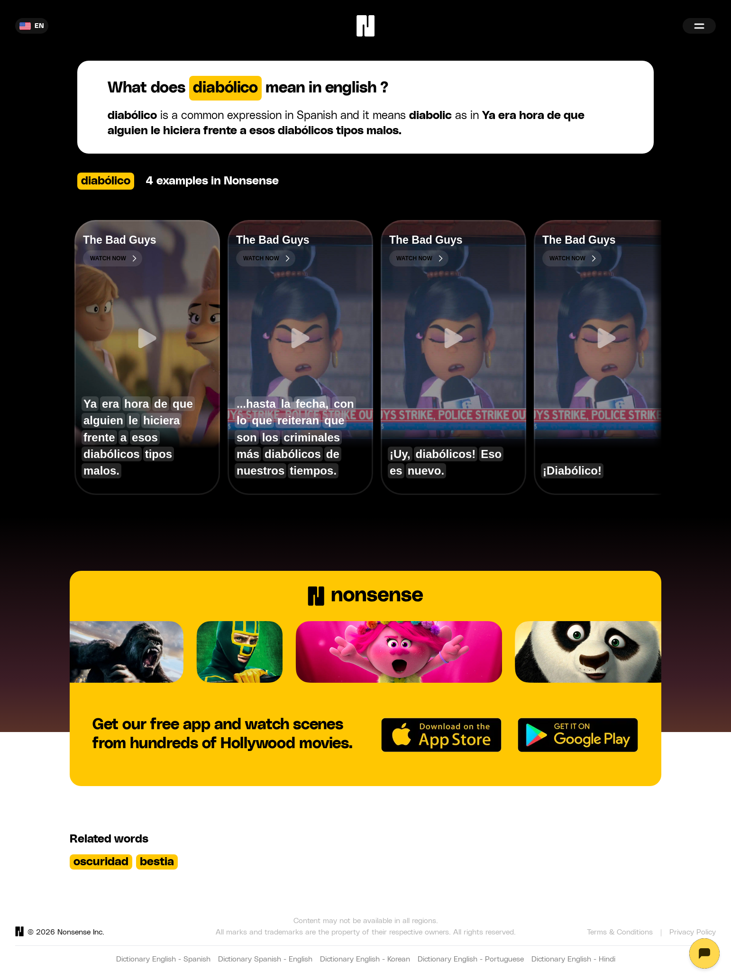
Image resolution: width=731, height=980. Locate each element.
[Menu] (699, 26)
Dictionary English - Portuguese (471, 959)
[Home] (365, 26)
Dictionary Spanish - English (265, 959)
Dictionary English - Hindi (573, 959)
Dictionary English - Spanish (163, 959)
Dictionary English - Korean (365, 959)
